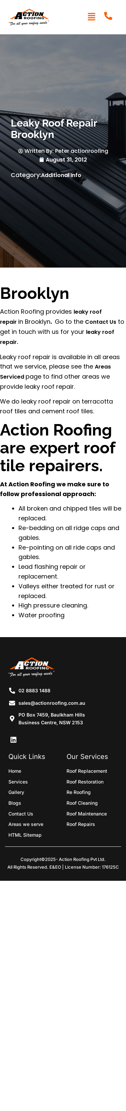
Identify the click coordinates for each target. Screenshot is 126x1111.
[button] (91, 17)
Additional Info (61, 175)
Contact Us (100, 322)
